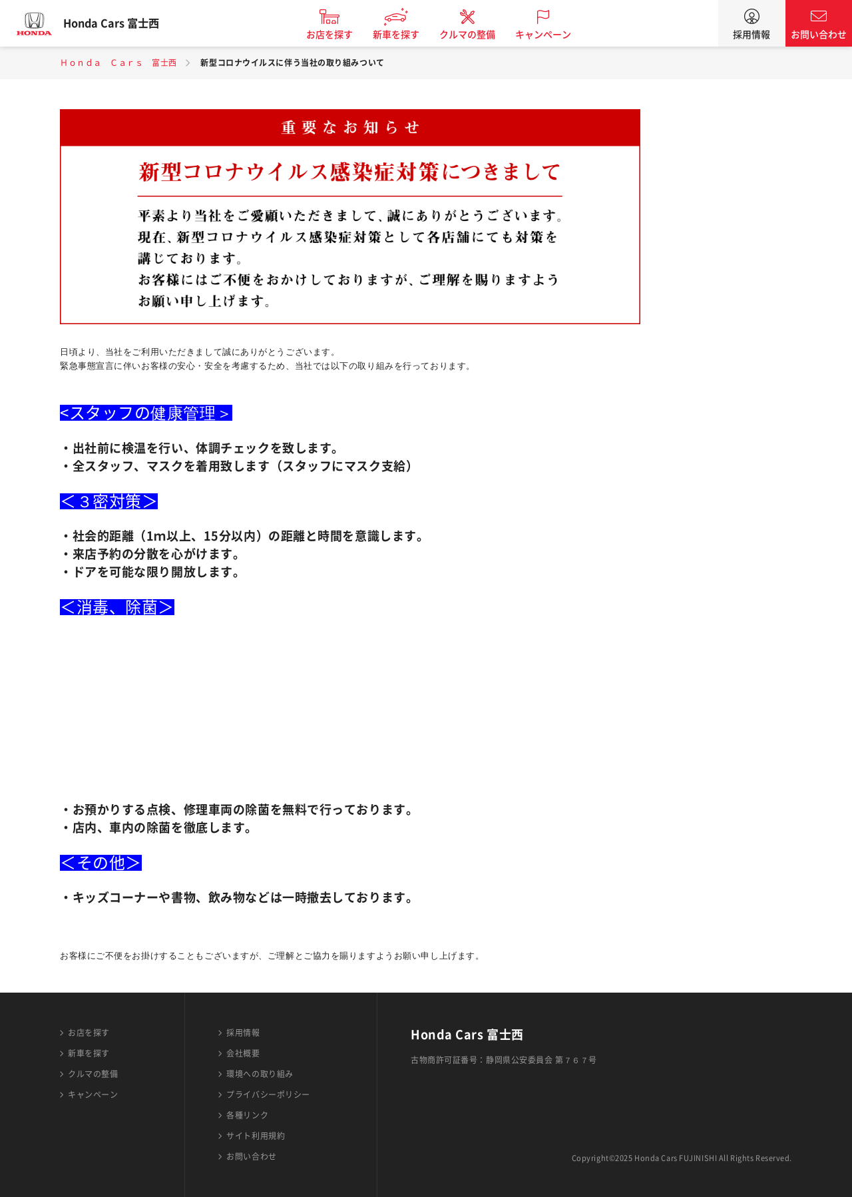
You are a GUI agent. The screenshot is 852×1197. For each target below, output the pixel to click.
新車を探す (408, 34)
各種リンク (247, 1115)
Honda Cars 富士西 (123, 23)
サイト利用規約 (255, 1136)
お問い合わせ (819, 34)
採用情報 (751, 34)
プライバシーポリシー (268, 1094)
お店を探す (341, 34)
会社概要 (243, 1053)
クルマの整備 (479, 34)
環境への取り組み (259, 1074)
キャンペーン (555, 34)
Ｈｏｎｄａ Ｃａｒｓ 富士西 (118, 63)
